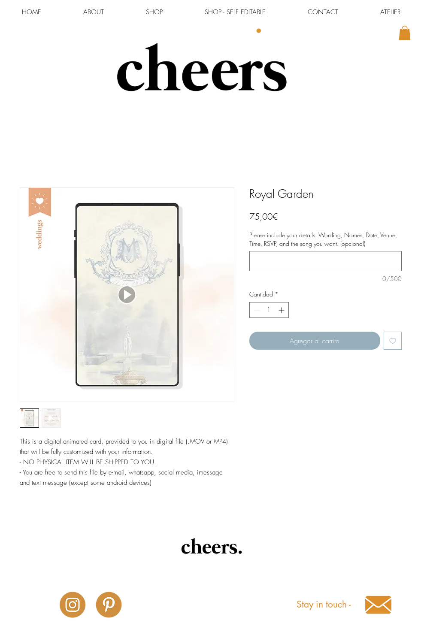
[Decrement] (256, 309)
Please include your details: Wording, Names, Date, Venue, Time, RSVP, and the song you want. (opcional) (323, 239)
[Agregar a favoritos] (393, 341)
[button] (405, 33)
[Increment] (282, 309)
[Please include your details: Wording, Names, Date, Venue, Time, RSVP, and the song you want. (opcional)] (325, 261)
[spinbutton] (269, 309)
